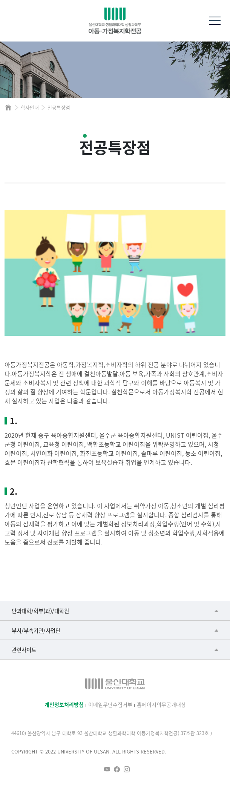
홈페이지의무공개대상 (161, 704)
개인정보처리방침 (64, 704)
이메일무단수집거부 (110, 704)
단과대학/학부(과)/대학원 (40, 611)
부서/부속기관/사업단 (36, 630)
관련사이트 (24, 650)
